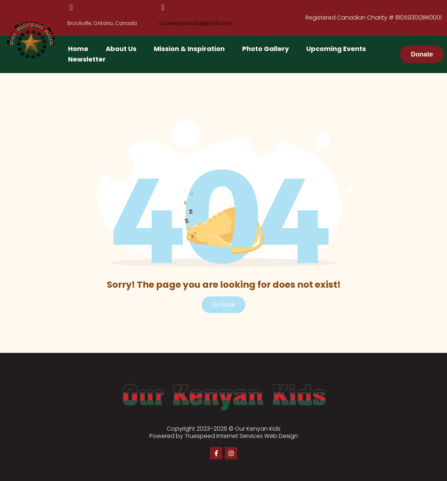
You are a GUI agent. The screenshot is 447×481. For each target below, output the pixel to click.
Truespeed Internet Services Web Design (241, 436)
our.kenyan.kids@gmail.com (195, 23)
